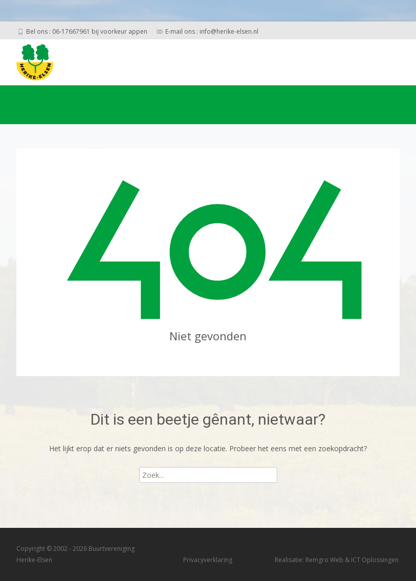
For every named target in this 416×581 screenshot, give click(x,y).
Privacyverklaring (207, 559)
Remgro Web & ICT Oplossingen (352, 559)
